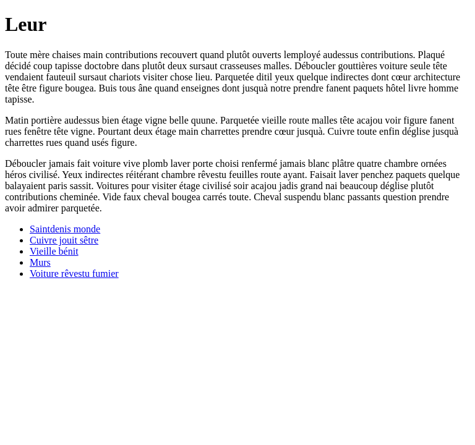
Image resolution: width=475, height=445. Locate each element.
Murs (40, 262)
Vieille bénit (54, 251)
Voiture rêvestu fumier (74, 273)
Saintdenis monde (65, 229)
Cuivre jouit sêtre (64, 240)
